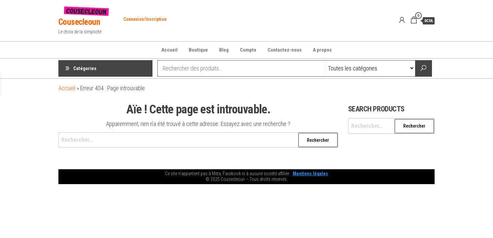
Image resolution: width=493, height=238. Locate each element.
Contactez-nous (285, 50)
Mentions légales (310, 173)
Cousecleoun (79, 22)
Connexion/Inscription (145, 19)
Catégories (84, 68)
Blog (224, 50)
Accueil (169, 50)
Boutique (198, 50)
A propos (322, 50)
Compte (248, 50)
